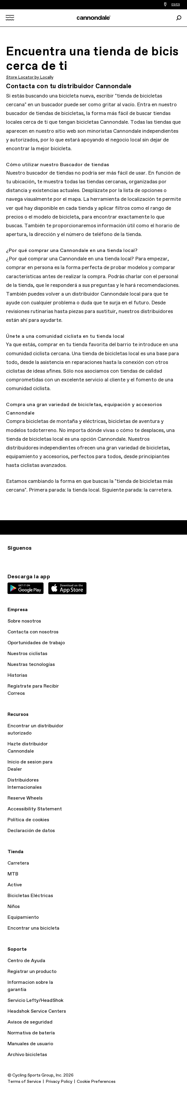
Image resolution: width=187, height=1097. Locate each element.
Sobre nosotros (24, 621)
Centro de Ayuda (26, 961)
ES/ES (175, 4)
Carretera (18, 863)
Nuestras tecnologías (31, 664)
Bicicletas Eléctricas (30, 896)
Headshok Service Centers (37, 1011)
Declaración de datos (31, 831)
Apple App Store (67, 588)
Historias (17, 675)
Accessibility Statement (35, 809)
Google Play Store (26, 588)
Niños (14, 906)
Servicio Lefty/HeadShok (35, 1000)
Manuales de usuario (30, 1044)
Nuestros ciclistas (27, 654)
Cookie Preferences (96, 1081)
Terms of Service (24, 1081)
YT (50, 559)
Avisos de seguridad (30, 1022)
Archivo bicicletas (27, 1055)
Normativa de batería (31, 1033)
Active (15, 885)
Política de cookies (28, 820)
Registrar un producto (32, 971)
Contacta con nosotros (33, 632)
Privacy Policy (59, 1081)
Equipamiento (23, 917)
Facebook (37, 559)
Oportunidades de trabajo (36, 643)
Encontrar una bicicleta (33, 928)
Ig (11, 559)
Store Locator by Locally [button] (29, 77)
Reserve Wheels (25, 798)
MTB (13, 874)
